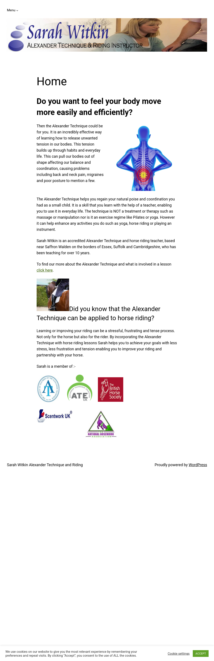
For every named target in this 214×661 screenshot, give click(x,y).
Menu (11, 10)
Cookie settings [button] (179, 654)
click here (45, 270)
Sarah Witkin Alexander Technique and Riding (45, 465)
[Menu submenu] (17, 10)
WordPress (198, 465)
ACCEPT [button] (200, 653)
